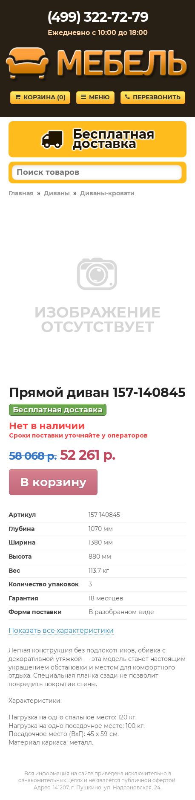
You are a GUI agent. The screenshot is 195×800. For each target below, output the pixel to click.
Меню (95, 97)
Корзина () (40, 97)
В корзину (53, 482)
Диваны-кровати (107, 193)
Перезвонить (153, 97)
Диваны (57, 193)
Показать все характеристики (61, 630)
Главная (21, 193)
